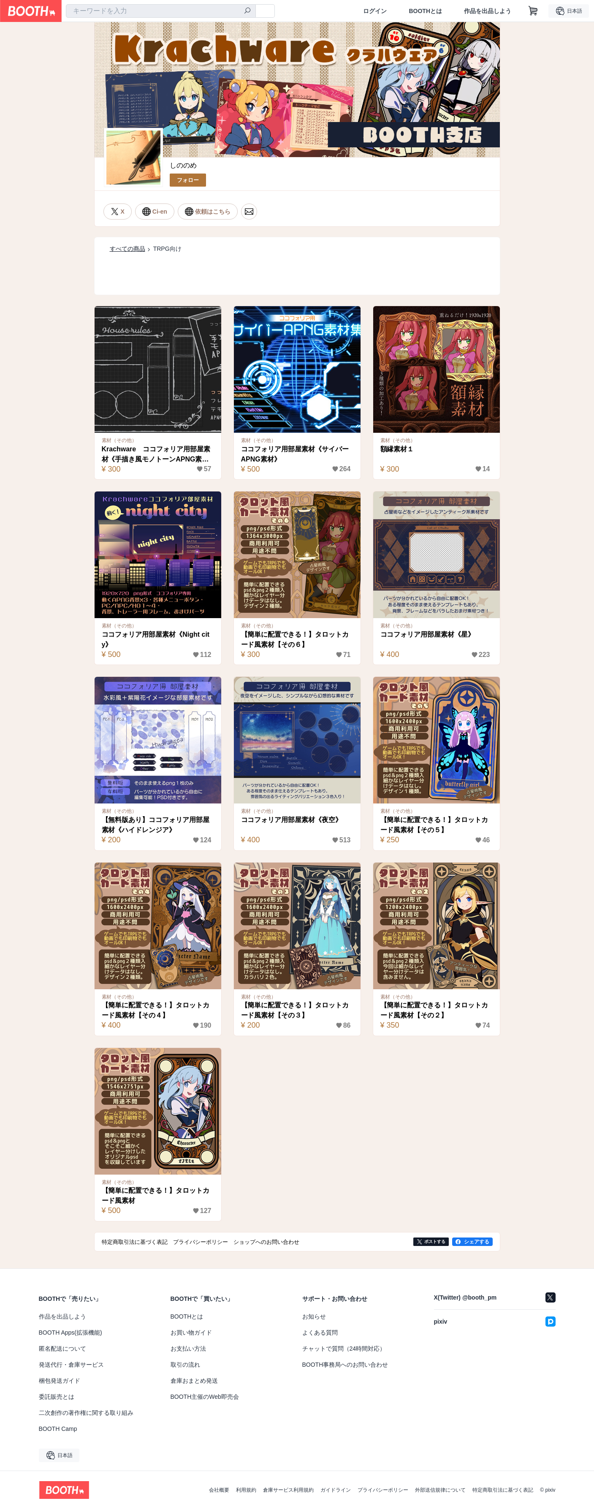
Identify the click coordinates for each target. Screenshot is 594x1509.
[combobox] (161, 11)
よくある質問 (320, 1332)
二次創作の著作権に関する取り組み (86, 1412)
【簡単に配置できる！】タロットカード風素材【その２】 (434, 1010)
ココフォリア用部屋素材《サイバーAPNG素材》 (295, 454)
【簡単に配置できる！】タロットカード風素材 (156, 1195)
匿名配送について (62, 1348)
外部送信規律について (440, 1490)
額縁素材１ (397, 449)
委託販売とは (56, 1396)
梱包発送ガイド (59, 1380)
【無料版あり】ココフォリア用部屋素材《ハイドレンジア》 (156, 824)
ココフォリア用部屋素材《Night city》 (156, 639)
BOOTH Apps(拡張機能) (70, 1332)
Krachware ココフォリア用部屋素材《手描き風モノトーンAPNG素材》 (156, 454)
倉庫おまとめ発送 (194, 1380)
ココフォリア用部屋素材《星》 (427, 634)
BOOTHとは (425, 11)
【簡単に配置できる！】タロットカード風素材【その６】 (295, 639)
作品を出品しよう (487, 11)
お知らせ (314, 1316)
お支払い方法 (188, 1348)
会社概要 (219, 1490)
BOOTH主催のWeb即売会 (205, 1396)
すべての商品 (127, 248)
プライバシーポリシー (383, 1490)
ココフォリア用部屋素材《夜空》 (291, 819)
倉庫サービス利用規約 (288, 1490)
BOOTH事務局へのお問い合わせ (345, 1364)
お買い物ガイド (191, 1332)
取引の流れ (185, 1364)
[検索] (247, 11)
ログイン (375, 11)
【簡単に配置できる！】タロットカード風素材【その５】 (434, 824)
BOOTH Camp (58, 1428)
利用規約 (246, 1490)
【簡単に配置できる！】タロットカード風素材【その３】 (295, 1010)
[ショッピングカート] (533, 11)
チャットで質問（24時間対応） (344, 1348)
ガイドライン (335, 1490)
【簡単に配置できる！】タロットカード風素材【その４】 (156, 1010)
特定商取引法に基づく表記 (502, 1490)
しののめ (183, 165)
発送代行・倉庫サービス (71, 1364)
